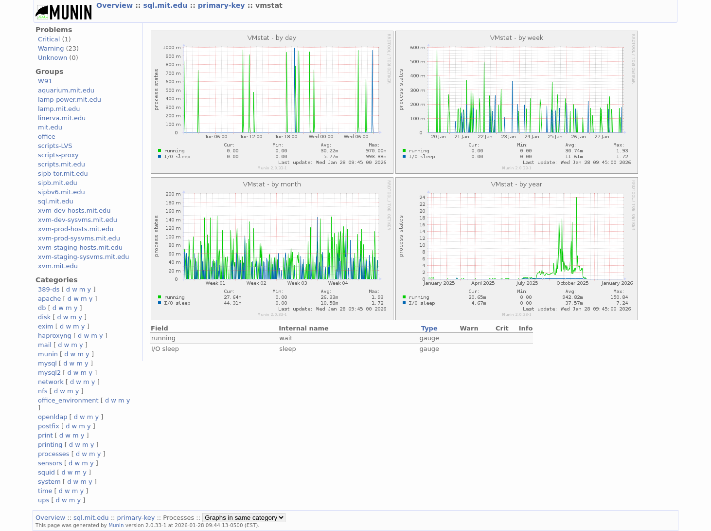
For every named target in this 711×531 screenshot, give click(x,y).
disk (44, 317)
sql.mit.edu (166, 5)
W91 (45, 81)
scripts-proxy (58, 155)
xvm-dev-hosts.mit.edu (74, 210)
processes (54, 454)
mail (45, 344)
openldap (52, 417)
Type (429, 328)
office (46, 136)
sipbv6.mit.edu (61, 192)
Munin (116, 525)
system (49, 481)
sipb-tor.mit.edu (63, 173)
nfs (43, 391)
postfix (48, 426)
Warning (51, 48)
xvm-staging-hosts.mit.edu (80, 247)
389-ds (48, 289)
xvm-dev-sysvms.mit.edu (77, 219)
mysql (47, 363)
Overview (115, 5)
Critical (49, 39)
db (42, 307)
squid (46, 472)
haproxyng (54, 335)
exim (45, 326)
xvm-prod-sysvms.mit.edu (79, 238)
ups (43, 500)
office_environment (68, 400)
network (51, 381)
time (45, 490)
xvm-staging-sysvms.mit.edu (83, 256)
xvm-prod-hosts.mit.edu (75, 229)
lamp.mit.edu (59, 108)
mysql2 (49, 372)
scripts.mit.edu (61, 164)
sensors (50, 463)
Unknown (52, 57)
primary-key (223, 5)
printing (50, 444)
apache (49, 298)
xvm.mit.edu (58, 266)
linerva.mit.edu (62, 118)
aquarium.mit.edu (66, 90)
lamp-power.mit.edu (69, 99)
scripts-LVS (55, 145)
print (45, 435)
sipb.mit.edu (57, 182)
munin (48, 354)
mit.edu (50, 127)
